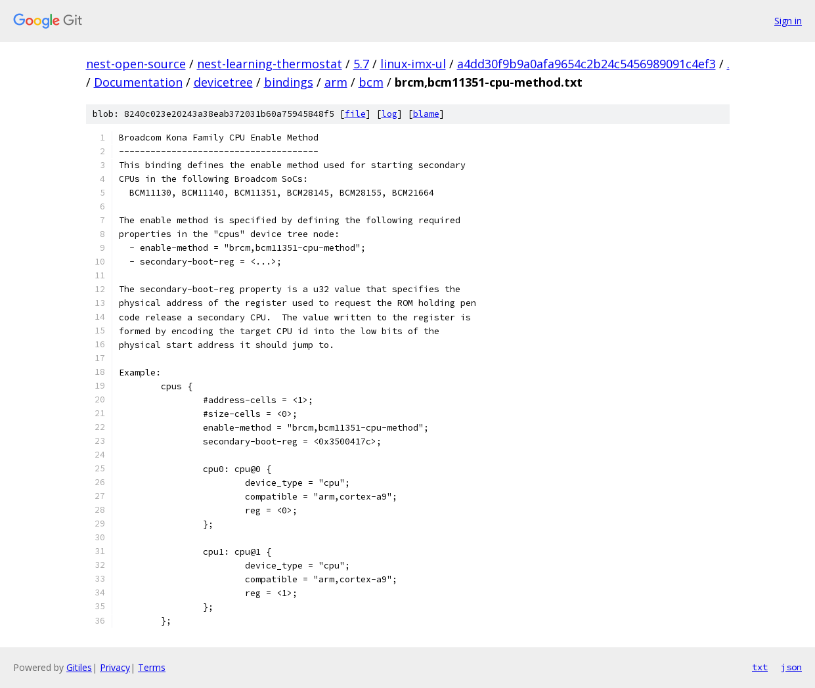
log (389, 113)
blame (426, 113)
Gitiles (79, 667)
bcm (371, 82)
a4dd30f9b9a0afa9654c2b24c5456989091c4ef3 (586, 64)
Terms (151, 667)
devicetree (223, 82)
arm (335, 82)
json (791, 667)
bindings (288, 82)
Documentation (138, 82)
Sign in (788, 20)
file (355, 113)
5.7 (361, 64)
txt (760, 667)
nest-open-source (136, 64)
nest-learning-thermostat (269, 64)
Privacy (115, 667)
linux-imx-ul (413, 64)
